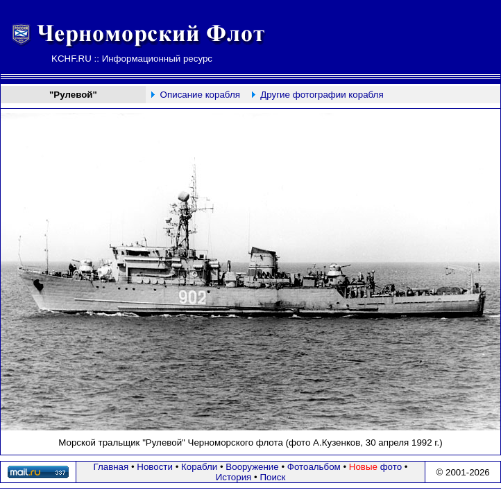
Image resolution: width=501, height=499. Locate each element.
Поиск (272, 477)
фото (375, 467)
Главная (111, 467)
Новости (155, 467)
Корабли (199, 467)
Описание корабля (200, 94)
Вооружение (252, 467)
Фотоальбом (314, 467)
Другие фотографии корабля (321, 94)
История (234, 477)
